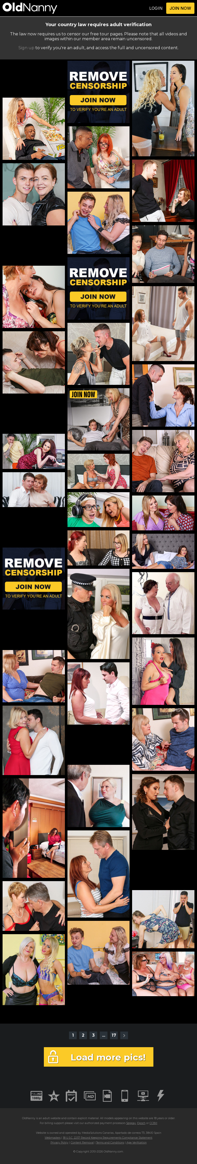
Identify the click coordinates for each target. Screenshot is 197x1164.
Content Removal (82, 1142)
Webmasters (53, 1137)
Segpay (131, 1123)
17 (114, 1035)
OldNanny (28, 1118)
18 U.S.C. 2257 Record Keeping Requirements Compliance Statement (107, 1137)
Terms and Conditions (110, 1142)
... (103, 1035)
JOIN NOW (180, 8)
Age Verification (136, 1142)
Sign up (26, 47)
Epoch (141, 1123)
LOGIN (156, 8)
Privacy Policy (59, 1142)
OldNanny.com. (114, 1151)
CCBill (153, 1123)
